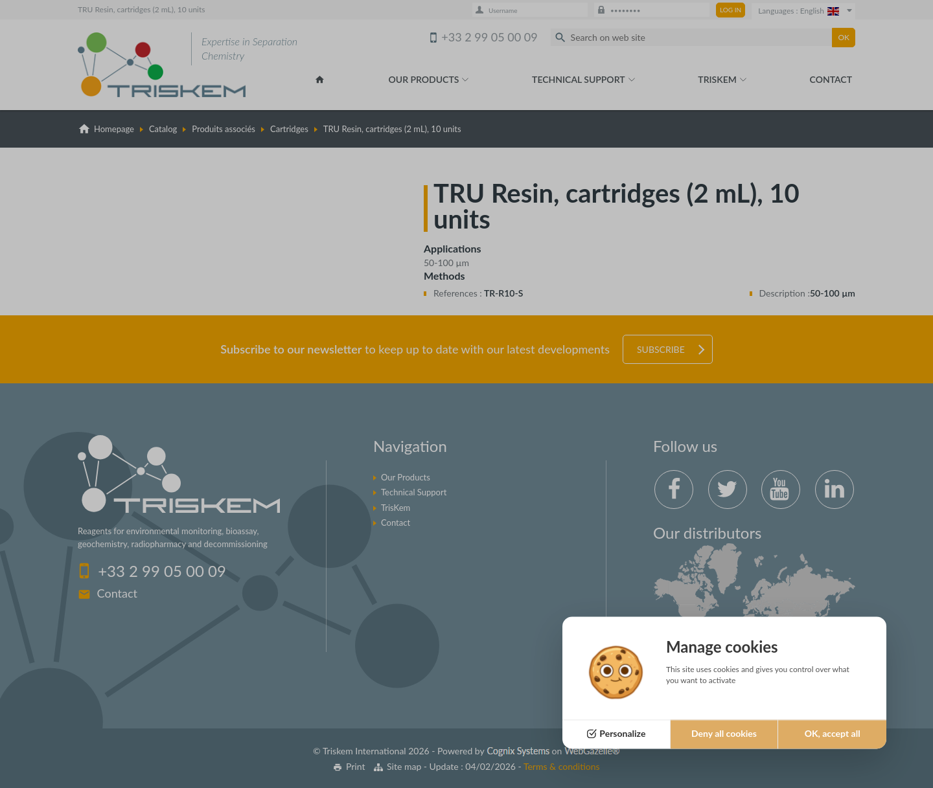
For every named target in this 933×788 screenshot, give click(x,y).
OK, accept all (832, 733)
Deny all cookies (724, 733)
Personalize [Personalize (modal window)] (622, 733)
